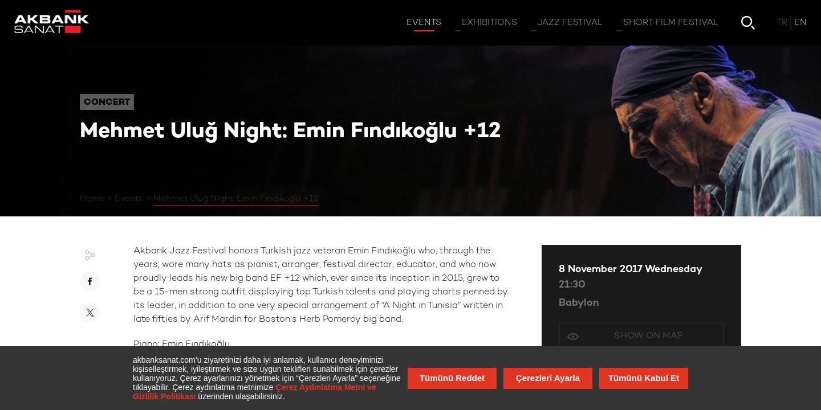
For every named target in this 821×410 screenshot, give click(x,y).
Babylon (579, 303)
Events (129, 198)
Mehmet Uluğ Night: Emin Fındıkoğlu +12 (235, 198)
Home (92, 198)
